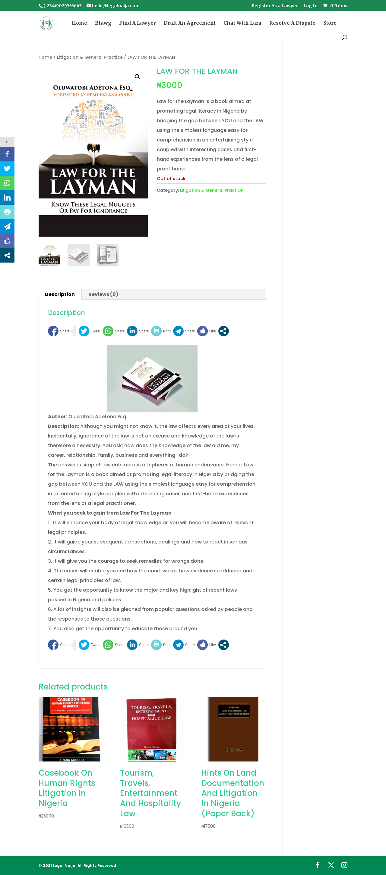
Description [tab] (60, 294)
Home (79, 23)
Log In (310, 6)
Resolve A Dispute (292, 23)
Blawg (103, 23)
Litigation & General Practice (90, 57)
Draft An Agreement (190, 23)
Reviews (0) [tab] (103, 294)
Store (330, 23)
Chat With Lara (242, 23)
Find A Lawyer (137, 23)
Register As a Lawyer (275, 6)
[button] (137, 76)
